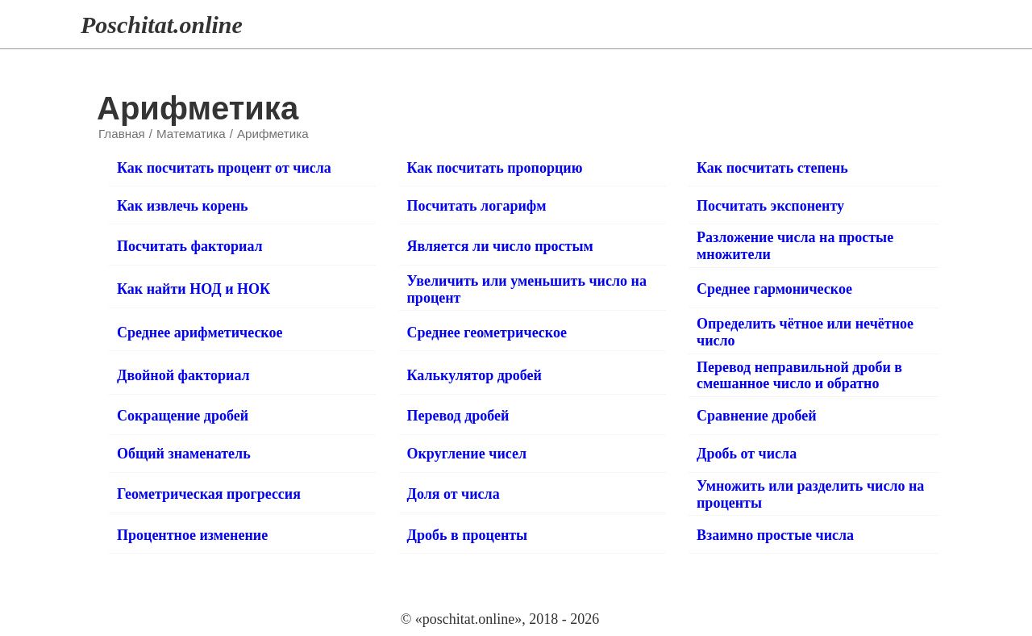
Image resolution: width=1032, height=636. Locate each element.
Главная (121, 133)
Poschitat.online (162, 24)
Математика (191, 133)
